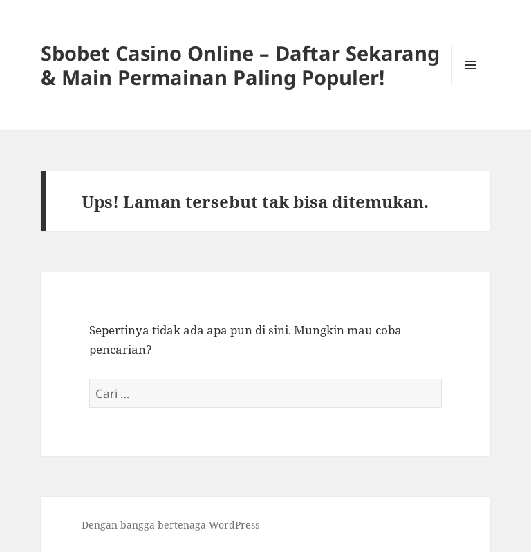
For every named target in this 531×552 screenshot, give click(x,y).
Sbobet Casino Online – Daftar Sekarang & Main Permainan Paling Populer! (240, 65)
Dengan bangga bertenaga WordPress (170, 524)
